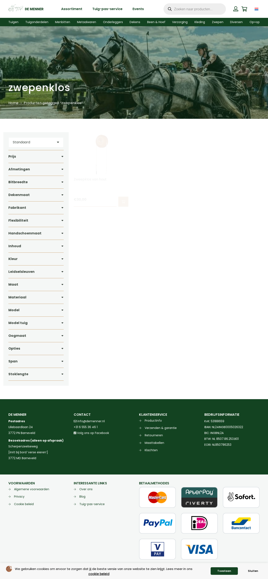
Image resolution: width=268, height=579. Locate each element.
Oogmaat (17, 335)
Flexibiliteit (18, 220)
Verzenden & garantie (161, 428)
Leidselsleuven (21, 271)
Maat (13, 284)
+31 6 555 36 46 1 (86, 427)
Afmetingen (19, 169)
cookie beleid (99, 574)
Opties (14, 348)
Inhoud (14, 246)
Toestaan (224, 571)
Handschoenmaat (24, 233)
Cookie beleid (24, 504)
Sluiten (253, 571)
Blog (82, 496)
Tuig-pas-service (92, 504)
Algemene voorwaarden (31, 489)
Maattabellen (154, 443)
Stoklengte (18, 374)
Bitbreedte (18, 182)
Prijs (12, 156)
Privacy (19, 496)
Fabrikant (17, 207)
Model (13, 310)
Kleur (13, 258)
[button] (123, 202)
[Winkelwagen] (244, 9)
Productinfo (153, 420)
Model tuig (18, 322)
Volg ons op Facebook (91, 433)
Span (13, 361)
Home (13, 103)
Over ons (86, 489)
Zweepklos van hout (90, 179)
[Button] (236, 9)
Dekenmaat (19, 194)
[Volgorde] (36, 142)
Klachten (151, 450)
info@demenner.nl (89, 421)
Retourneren (154, 435)
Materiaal (17, 297)
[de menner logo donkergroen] (25, 9)
